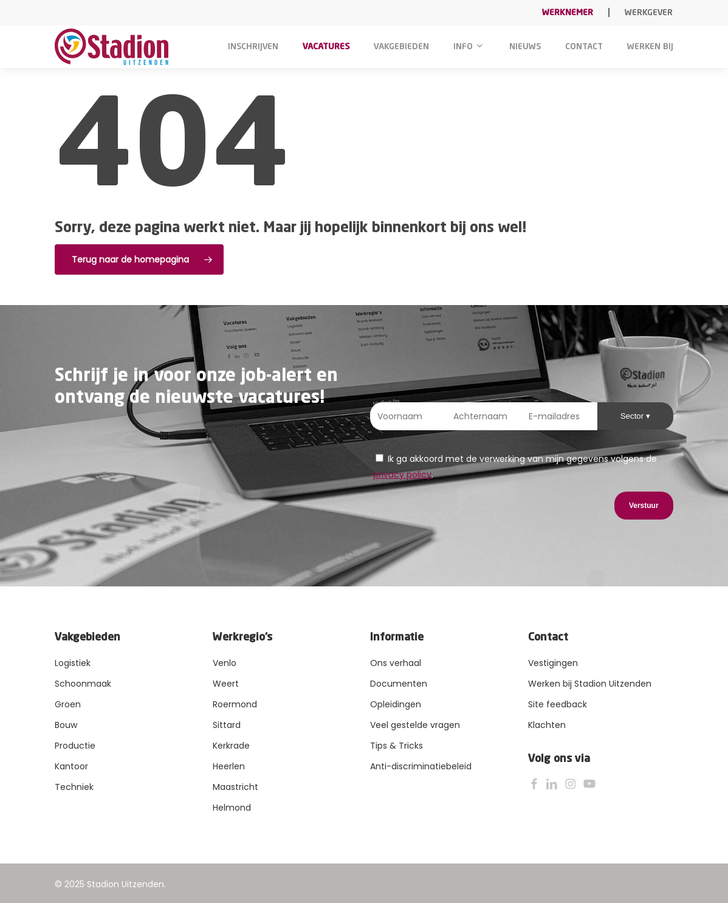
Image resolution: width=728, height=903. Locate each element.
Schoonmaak (83, 684)
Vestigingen (553, 663)
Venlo (224, 663)
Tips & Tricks (396, 746)
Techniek (74, 787)
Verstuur (644, 505)
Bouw (66, 725)
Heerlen (229, 766)
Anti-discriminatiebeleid (421, 766)
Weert (226, 684)
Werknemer (567, 13)
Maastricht (235, 787)
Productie (75, 746)
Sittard (227, 725)
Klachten (547, 725)
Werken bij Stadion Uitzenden (589, 684)
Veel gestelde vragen (415, 725)
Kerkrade (231, 746)
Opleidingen (395, 704)
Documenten (398, 684)
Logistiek (73, 663)
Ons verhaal (395, 663)
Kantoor (71, 766)
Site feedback (557, 704)
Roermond (235, 704)
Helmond (232, 808)
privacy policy (402, 475)
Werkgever (649, 13)
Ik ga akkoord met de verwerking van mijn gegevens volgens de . (515, 467)
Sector (633, 416)
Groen (68, 704)
